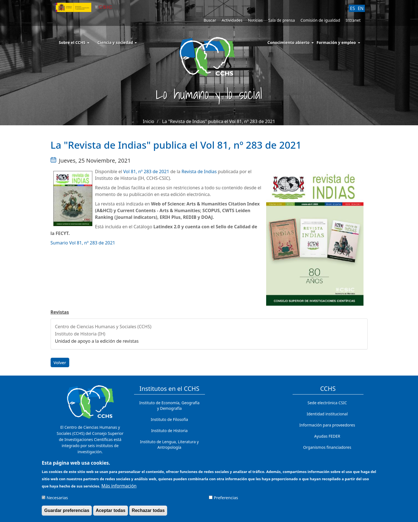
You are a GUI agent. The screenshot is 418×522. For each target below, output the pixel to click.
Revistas (60, 312)
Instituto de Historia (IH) (80, 334)
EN (360, 8)
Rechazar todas (148, 513)
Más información (119, 488)
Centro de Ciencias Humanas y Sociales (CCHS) (103, 327)
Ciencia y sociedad (117, 42)
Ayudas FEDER (327, 436)
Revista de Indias (199, 171)
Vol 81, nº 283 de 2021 (146, 171)
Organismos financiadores (327, 447)
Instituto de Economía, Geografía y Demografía (169, 405)
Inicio (148, 121)
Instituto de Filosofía (169, 419)
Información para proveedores (327, 425)
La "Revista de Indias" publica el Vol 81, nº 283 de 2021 (218, 121)
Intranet (353, 20)
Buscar (210, 20)
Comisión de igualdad (320, 20)
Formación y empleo (336, 42)
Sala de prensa (281, 20)
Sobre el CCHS (74, 42)
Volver (60, 362)
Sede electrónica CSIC (327, 402)
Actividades (232, 20)
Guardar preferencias (66, 513)
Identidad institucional (327, 413)
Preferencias (226, 500)
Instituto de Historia (169, 430)
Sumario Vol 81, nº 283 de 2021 (83, 243)
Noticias (255, 20)
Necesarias (57, 500)
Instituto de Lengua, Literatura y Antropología (169, 444)
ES (352, 8)
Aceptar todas (110, 513)
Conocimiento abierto (289, 42)
